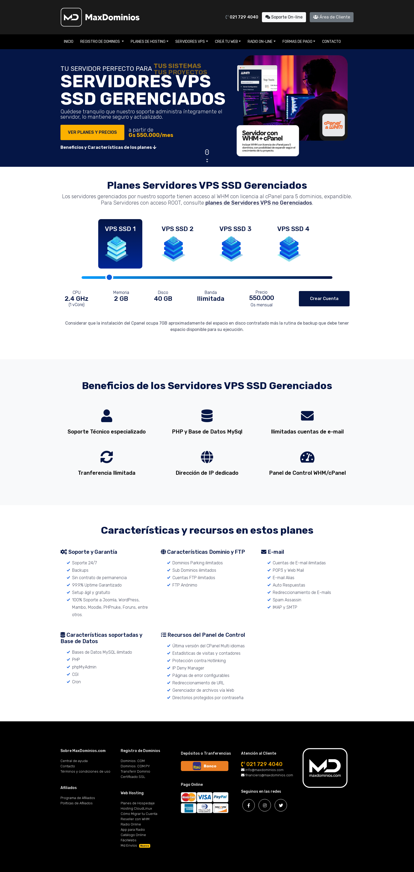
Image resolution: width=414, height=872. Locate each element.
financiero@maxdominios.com (267, 775)
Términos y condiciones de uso (85, 771)
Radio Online (131, 824)
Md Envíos (135, 845)
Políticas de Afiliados (76, 803)
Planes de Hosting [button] (148, 41)
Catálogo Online (133, 835)
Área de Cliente (331, 17)
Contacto (331, 41)
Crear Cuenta (324, 298)
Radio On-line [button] (260, 41)
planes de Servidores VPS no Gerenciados (258, 203)
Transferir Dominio (135, 771)
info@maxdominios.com (262, 770)
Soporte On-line (284, 17)
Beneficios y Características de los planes (108, 147)
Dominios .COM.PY (135, 766)
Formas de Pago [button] (297, 41)
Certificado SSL (133, 777)
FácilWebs (129, 840)
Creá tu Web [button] (226, 41)
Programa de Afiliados (77, 798)
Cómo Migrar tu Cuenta (139, 814)
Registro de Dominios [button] (100, 41)
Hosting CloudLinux (136, 808)
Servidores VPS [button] (190, 41)
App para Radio (133, 830)
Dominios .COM (133, 761)
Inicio (68, 41)
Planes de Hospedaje (138, 803)
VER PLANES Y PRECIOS (92, 132)
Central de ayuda (74, 761)
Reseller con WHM (135, 819)
